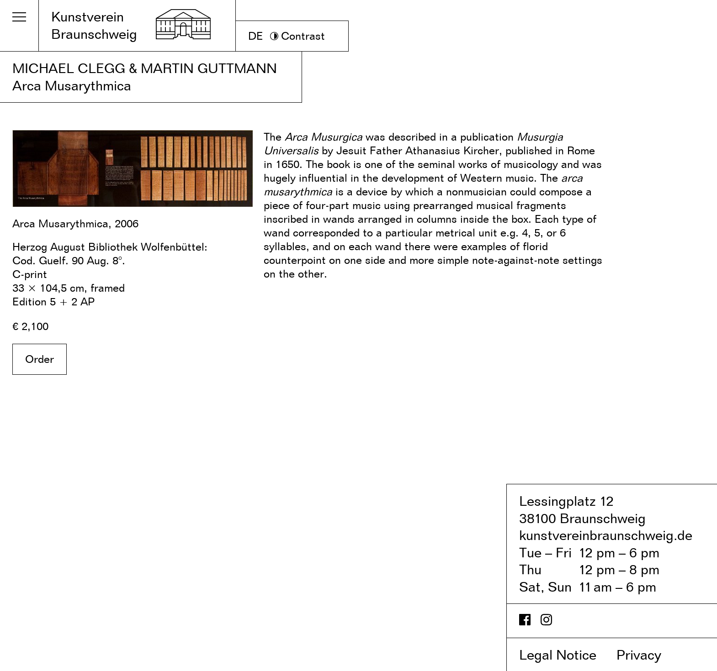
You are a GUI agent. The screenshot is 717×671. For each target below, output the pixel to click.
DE (255, 35)
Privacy (648, 654)
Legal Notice (566, 654)
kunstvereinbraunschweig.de (605, 535)
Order (39, 359)
